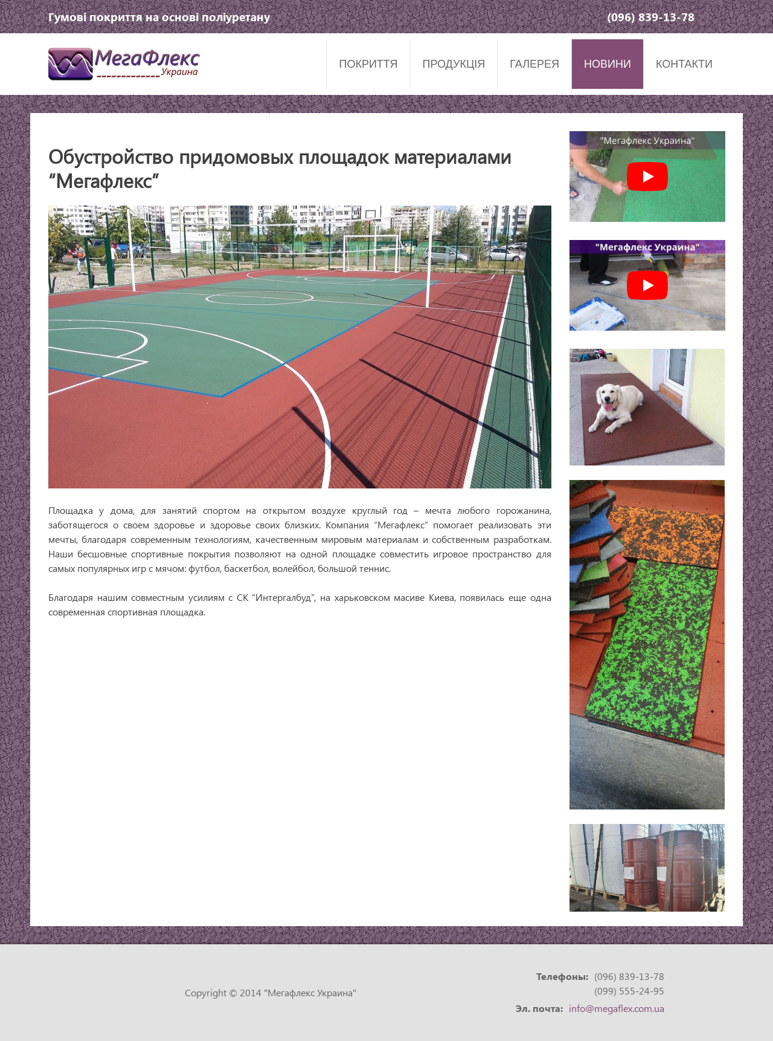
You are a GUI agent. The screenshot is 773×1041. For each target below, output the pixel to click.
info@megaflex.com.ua (616, 1008)
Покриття (368, 64)
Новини (607, 64)
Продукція (453, 64)
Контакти (684, 64)
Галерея (534, 64)
